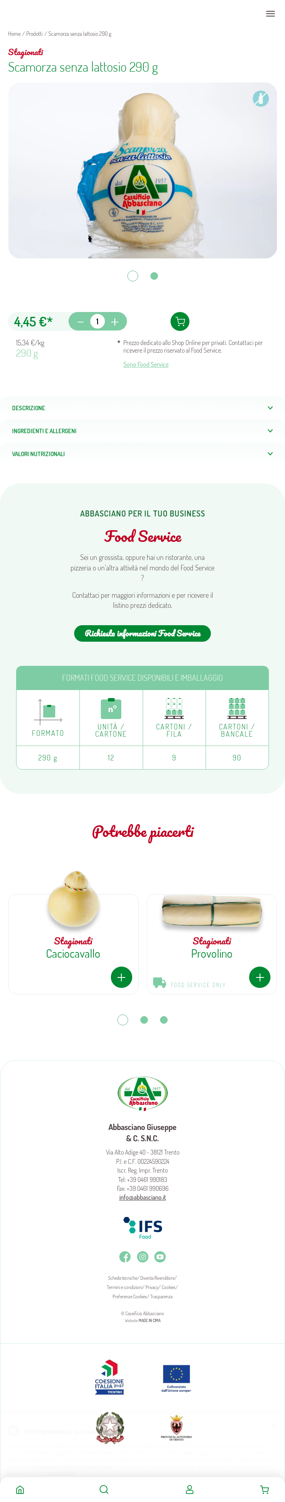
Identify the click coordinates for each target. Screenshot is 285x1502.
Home (20, 1489)
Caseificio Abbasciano (38, 13)
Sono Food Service (146, 364)
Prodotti (34, 33)
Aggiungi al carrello (180, 321)
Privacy (152, 1287)
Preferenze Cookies (129, 1296)
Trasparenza (161, 1296)
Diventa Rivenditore (157, 1278)
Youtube (160, 1256)
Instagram (142, 1256)
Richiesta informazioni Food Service (142, 633)
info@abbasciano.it (142, 1197)
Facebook (125, 1256)
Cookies (169, 1287)
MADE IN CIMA (149, 1320)
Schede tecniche (122, 1278)
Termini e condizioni (124, 1287)
